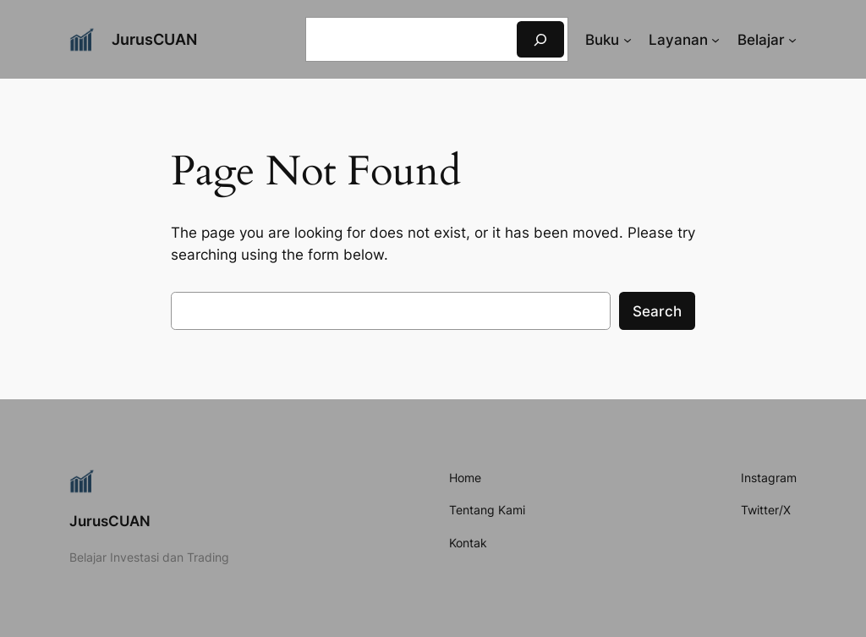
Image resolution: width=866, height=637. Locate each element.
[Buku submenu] (627, 40)
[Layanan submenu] (715, 40)
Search (657, 311)
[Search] (540, 39)
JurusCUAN (154, 39)
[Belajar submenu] (792, 40)
